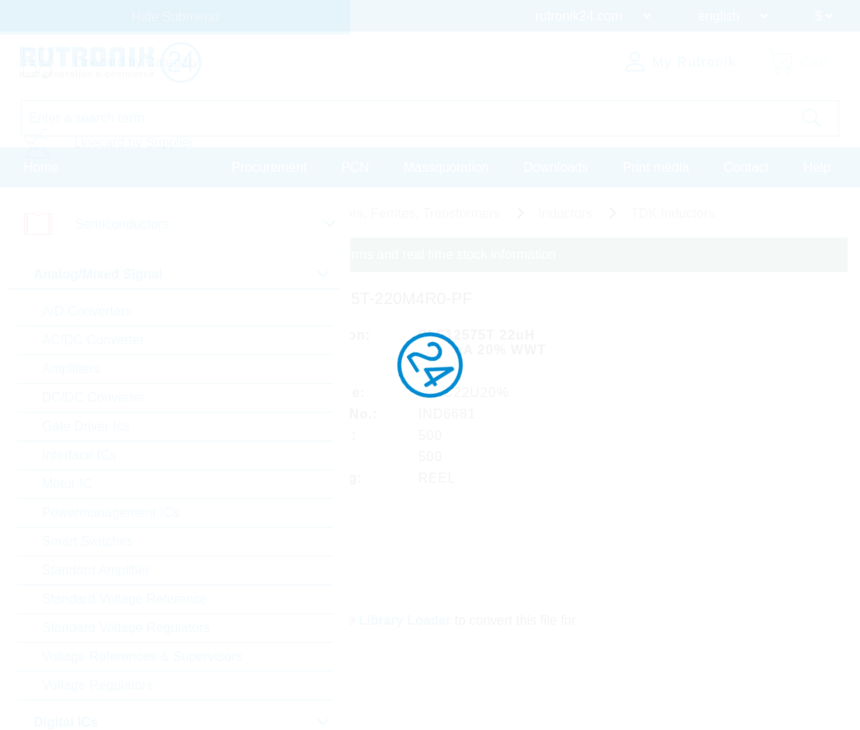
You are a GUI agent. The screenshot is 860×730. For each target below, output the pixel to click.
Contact (746, 167)
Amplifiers (70, 369)
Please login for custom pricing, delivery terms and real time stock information (331, 254)
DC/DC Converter (93, 397)
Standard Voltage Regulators (126, 628)
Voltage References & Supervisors (142, 656)
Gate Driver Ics (86, 426)
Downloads (556, 167)
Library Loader (405, 620)
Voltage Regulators (97, 685)
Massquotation (446, 167)
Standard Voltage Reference (124, 599)
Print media (655, 167)
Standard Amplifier (96, 570)
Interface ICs (79, 455)
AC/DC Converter (93, 340)
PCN (355, 167)
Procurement (269, 167)
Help (816, 167)
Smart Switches (87, 541)
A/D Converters (87, 311)
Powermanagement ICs (110, 513)
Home (41, 167)
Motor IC (67, 484)
